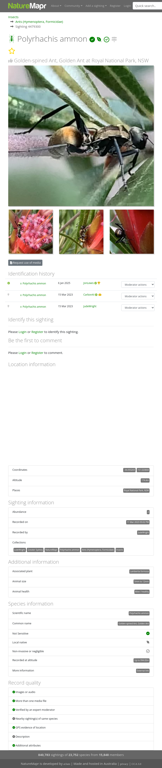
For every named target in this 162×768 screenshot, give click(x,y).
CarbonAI (88, 294)
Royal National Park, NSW (136, 490)
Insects (13, 17)
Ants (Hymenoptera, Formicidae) (39, 21)
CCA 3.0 (136, 763)
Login (127, 6)
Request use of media (25, 263)
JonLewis (88, 283)
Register (115, 6)
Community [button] (72, 6)
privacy (124, 763)
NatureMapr (51, 549)
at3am (66, 763)
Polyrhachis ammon (34, 283)
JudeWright (89, 306)
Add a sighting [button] (95, 6)
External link (143, 670)
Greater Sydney (35, 549)
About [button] (55, 6)
